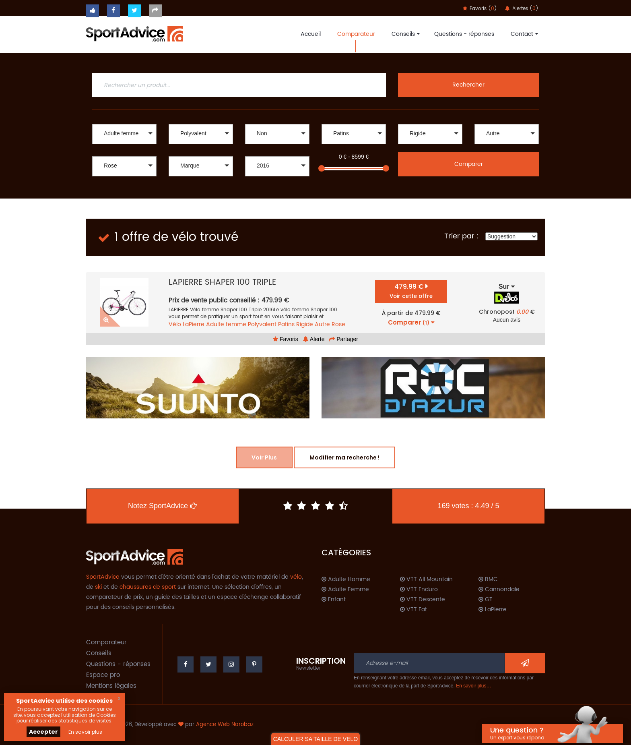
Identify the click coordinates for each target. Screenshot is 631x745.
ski (98, 587)
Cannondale (499, 590)
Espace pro (103, 675)
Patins (286, 324)
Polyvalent (262, 324)
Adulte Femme (345, 590)
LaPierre (193, 324)
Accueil (311, 34)
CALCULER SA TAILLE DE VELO (315, 739)
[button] (124, 134)
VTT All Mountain (426, 579)
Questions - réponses (464, 34)
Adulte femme (226, 324)
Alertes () (521, 8)
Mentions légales (111, 686)
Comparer (468, 164)
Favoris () (480, 8)
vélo (296, 577)
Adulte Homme (346, 579)
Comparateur (356, 34)
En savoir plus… (473, 686)
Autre (322, 324)
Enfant (334, 600)
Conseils (405, 34)
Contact (523, 34)
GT (485, 600)
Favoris (285, 339)
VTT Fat (413, 610)
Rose (338, 324)
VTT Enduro (419, 590)
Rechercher (468, 84)
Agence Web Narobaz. (225, 724)
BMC (488, 579)
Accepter (43, 732)
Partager (343, 339)
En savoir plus (85, 731)
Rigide (304, 324)
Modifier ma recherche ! (344, 457)
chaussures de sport (148, 587)
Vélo (175, 324)
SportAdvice (103, 577)
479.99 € (411, 291)
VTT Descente (422, 600)
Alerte (314, 339)
